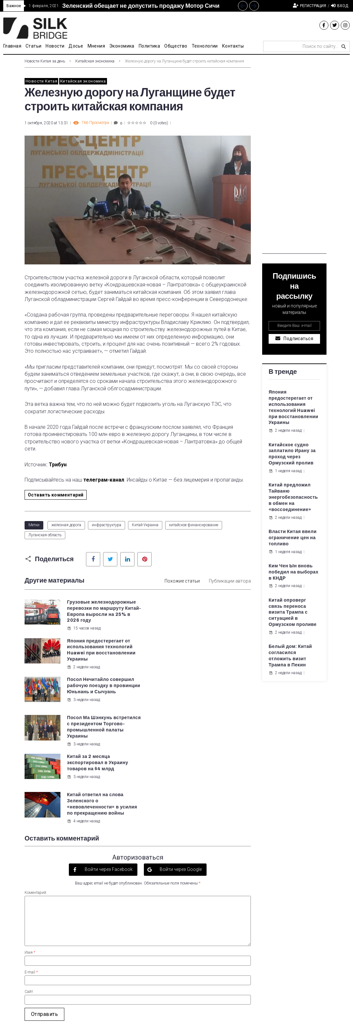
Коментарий (35, 789)
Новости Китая (41, 81)
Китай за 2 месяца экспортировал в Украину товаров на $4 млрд (97, 691)
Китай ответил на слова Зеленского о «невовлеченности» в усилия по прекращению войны (214, 698)
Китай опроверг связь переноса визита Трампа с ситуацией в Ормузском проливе (292, 612)
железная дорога (66, 525)
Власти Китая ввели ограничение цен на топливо (292, 537)
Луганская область (44, 535)
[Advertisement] (294, 157)
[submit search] (343, 46)
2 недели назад (201, 628)
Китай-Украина (145, 525)
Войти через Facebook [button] (108, 766)
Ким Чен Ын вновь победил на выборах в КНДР (293, 572)
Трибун (58, 465)
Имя (30, 849)
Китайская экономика (94, 61)
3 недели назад (83, 673)
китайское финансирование (193, 525)
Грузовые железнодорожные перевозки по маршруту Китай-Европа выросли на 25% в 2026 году (98, 614)
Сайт (29, 888)
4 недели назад (201, 718)
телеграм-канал (103, 480)
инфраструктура (106, 525)
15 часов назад (84, 634)
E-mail (31, 869)
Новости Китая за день (45, 61)
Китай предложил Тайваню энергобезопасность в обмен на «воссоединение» (293, 497)
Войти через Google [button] (180, 766)
